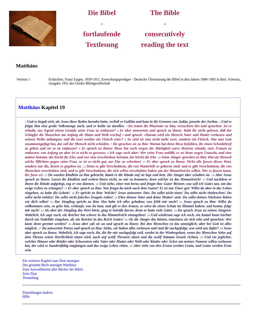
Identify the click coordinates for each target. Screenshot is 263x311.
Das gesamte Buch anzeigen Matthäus (49, 265)
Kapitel (49, 107)
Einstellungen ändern (37, 292)
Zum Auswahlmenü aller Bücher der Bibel (52, 269)
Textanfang (30, 278)
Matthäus (27, 66)
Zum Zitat (29, 273)
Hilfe (26, 296)
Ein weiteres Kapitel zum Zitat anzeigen (50, 261)
